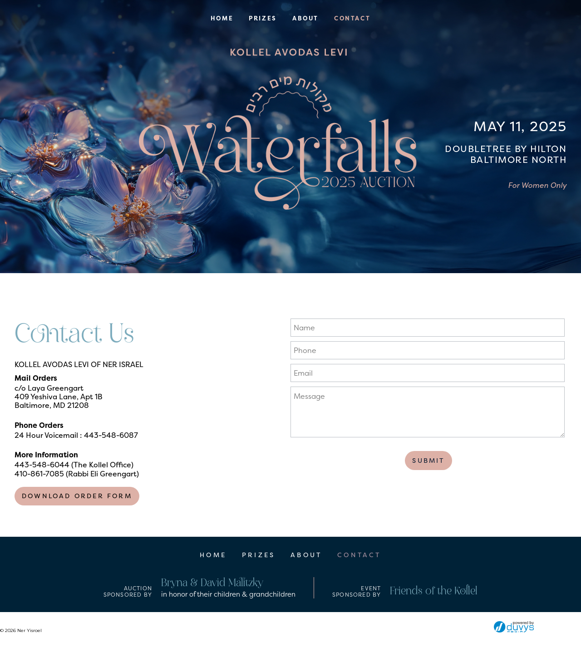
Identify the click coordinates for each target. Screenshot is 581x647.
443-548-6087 (111, 435)
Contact (352, 18)
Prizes (263, 18)
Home (222, 18)
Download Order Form (77, 496)
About (305, 18)
